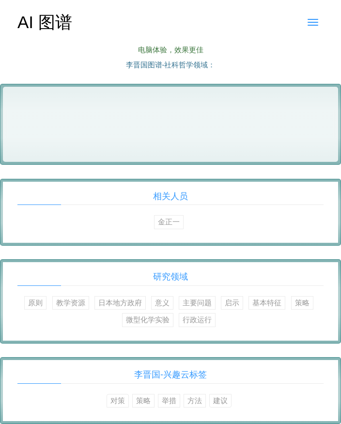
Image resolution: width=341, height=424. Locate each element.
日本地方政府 (120, 302)
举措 (169, 400)
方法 (194, 400)
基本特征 (266, 302)
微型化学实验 (148, 319)
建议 (220, 400)
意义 (162, 302)
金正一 (169, 222)
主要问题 (197, 302)
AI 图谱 (44, 22)
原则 (35, 302)
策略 (302, 302)
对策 (117, 400)
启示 (232, 302)
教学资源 (70, 302)
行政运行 (197, 319)
